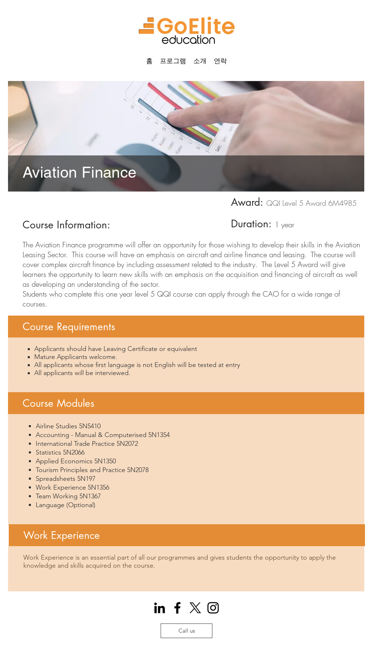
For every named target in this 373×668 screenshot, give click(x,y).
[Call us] (186, 630)
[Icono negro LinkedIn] (159, 607)
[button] (173, 60)
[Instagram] (213, 607)
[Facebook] (177, 607)
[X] (195, 607)
